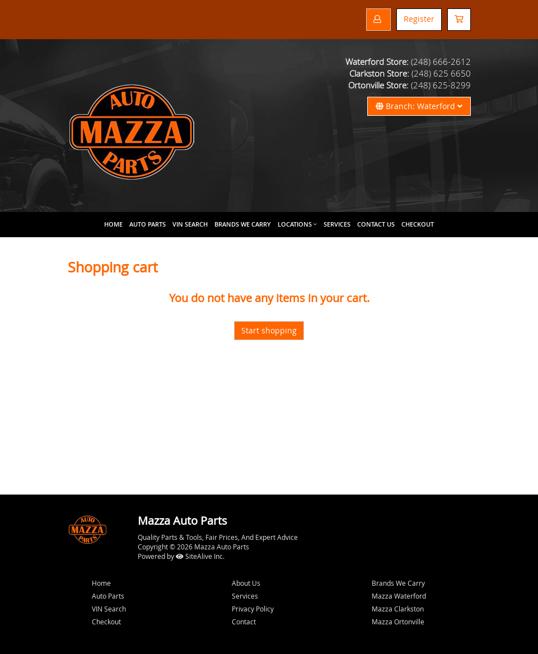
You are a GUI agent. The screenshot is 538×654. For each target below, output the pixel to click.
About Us (246, 582)
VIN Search (190, 224)
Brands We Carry (242, 224)
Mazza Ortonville (398, 621)
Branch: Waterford (419, 106)
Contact (244, 621)
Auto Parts (147, 224)
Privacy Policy (253, 608)
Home (113, 224)
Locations (295, 224)
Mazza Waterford (399, 595)
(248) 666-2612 (441, 61)
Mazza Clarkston (398, 608)
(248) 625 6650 (441, 73)
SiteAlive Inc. (200, 556)
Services (337, 224)
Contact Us (376, 224)
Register (419, 18)
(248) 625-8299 (441, 85)
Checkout (106, 621)
